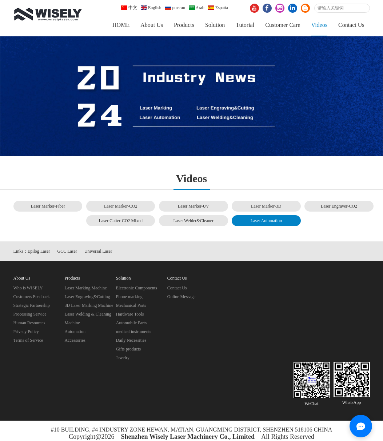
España (218, 7)
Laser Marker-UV (193, 206)
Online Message (181, 296)
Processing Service (30, 314)
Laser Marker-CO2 (120, 206)
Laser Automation (266, 220)
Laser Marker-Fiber (48, 206)
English (151, 7)
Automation (75, 331)
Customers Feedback (31, 296)
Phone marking (129, 296)
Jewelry (122, 357)
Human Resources (29, 322)
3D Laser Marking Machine (89, 305)
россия (175, 7)
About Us (151, 25)
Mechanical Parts (131, 305)
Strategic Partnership (31, 305)
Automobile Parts (131, 322)
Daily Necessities (131, 340)
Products (184, 25)
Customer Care (282, 25)
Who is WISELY (28, 287)
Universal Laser (98, 251)
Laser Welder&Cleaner (193, 220)
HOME (120, 25)
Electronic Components (136, 287)
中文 (129, 7)
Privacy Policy (26, 331)
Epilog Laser (39, 251)
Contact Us (351, 25)
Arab (196, 7)
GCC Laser (67, 251)
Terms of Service (28, 340)
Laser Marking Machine (86, 287)
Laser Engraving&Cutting (87, 296)
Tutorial (245, 25)
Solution (215, 25)
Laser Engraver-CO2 (339, 206)
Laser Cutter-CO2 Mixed (121, 220)
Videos (319, 25)
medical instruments (133, 331)
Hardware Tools (130, 314)
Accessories (75, 340)
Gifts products (128, 349)
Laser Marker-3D (266, 206)
